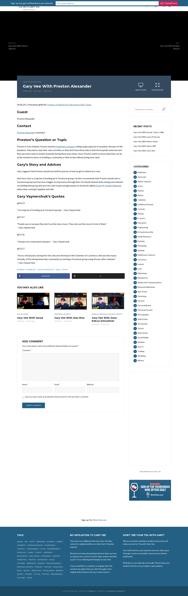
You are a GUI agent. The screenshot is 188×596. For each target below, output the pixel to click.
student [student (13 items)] (28, 574)
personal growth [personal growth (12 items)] (25, 567)
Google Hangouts (45, 269)
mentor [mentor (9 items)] (31, 560)
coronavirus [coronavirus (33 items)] (32, 549)
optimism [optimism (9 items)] (21, 563)
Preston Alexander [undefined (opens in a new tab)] (26, 132)
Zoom (65, 269)
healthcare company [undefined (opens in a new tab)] (65, 146)
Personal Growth (62, 314)
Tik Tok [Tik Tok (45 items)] (37, 574)
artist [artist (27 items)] (32, 542)
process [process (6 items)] (47, 567)
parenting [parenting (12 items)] (31, 563)
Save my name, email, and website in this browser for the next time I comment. (57, 396)
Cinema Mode (157, 87)
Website (90, 384)
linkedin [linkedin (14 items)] (56, 556)
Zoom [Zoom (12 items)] (29, 578)
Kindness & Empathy (116, 591)
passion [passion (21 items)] (41, 563)
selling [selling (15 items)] (26, 570)
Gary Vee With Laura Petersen (146, 137)
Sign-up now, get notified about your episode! (67, 3)
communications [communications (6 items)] (35, 545)
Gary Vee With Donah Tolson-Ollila (148, 132)
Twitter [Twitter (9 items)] (45, 574)
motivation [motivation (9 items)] (42, 560)
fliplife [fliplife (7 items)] (38, 552)
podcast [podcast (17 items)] (39, 567)
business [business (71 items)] (51, 542)
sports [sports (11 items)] (20, 574)
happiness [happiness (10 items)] (48, 552)
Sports (119, 314)
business (21, 269)
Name (25, 384)
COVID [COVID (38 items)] (42, 549)
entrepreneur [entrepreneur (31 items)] (53, 549)
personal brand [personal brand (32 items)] (53, 563)
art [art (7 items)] (26, 542)
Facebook (30, 269)
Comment (26, 350)
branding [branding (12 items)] (41, 542)
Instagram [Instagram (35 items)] (46, 556)
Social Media (22, 314)
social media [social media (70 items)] (48, 570)
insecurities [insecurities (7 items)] (34, 556)
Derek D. (92, 591)
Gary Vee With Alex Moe (69, 317)
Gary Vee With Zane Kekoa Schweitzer (104, 319)
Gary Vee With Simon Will (144, 146)
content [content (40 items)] (21, 549)
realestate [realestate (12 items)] (58, 567)
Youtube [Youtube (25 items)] (21, 578)
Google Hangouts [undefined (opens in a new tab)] (113, 185)
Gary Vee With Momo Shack (145, 141)
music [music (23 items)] (51, 560)
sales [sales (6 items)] (19, 570)
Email (57, 384)
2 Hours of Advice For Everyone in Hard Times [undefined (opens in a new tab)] (69, 104)
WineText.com (100, 520)
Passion (95, 314)
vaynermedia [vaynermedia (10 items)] (56, 574)
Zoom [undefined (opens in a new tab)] (99, 185)
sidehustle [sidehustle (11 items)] (36, 570)
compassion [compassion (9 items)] (49, 545)
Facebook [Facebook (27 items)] (21, 552)
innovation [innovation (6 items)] (22, 556)
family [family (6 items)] (30, 552)
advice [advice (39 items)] (20, 542)
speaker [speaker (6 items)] (59, 570)
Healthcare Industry (32, 82)
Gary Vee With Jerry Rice (144, 150)
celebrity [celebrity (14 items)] (21, 545)
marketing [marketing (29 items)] (22, 560)
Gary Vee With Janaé (29, 317)
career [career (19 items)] (59, 542)
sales (58, 269)
